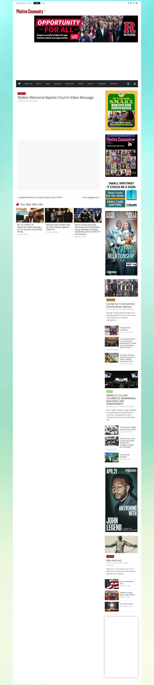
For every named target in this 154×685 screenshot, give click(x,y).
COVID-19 (22, 93)
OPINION (113, 84)
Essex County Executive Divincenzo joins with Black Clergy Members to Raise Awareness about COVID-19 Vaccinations (87, 229)
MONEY (81, 84)
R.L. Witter (35, 101)
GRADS (109, 391)
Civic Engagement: (92, 197)
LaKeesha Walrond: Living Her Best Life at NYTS (39, 197)
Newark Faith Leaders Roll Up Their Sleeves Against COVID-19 (58, 227)
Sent (43, 3)
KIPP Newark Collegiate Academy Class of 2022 (128, 428)
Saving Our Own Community (125, 329)
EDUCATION (69, 84)
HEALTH (91, 84)
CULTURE (57, 84)
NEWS (47, 84)
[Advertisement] (86, 60)
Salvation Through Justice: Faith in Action (127, 594)
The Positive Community (126, 309)
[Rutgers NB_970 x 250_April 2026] (86, 17)
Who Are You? (114, 560)
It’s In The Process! (126, 604)
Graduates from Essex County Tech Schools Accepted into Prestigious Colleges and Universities (127, 443)
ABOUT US (28, 84)
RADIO (38, 84)
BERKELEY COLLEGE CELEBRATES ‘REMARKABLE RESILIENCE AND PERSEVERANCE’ (121, 399)
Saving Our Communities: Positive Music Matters (120, 305)
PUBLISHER (102, 84)
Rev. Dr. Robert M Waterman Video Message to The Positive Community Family (29, 228)
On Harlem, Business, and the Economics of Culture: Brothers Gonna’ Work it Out (127, 358)
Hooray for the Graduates (125, 456)
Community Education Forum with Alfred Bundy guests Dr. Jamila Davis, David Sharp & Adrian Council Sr (128, 343)
